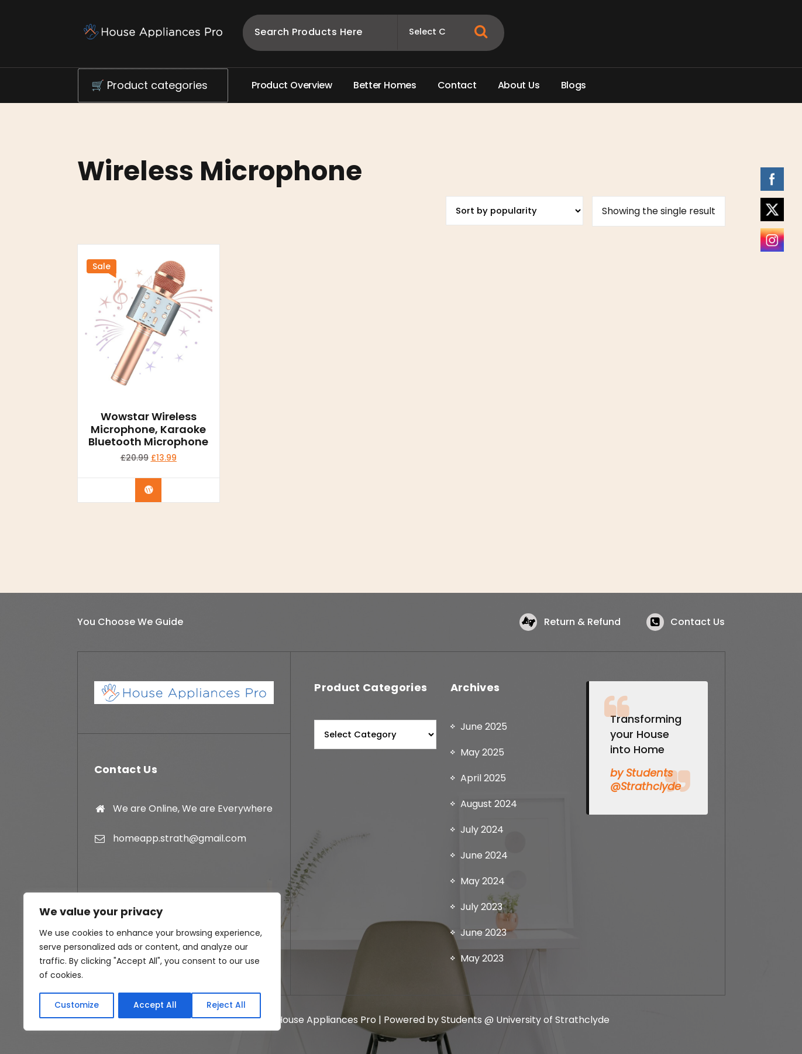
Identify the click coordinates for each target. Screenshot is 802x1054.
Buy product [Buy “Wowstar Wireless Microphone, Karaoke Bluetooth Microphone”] (157, 490)
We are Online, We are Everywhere (193, 810)
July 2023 (481, 909)
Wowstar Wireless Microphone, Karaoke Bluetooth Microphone (148, 429)
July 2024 (482, 832)
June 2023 (483, 935)
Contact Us (697, 622)
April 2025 (483, 780)
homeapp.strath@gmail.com (179, 840)
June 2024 (484, 857)
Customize (76, 1005)
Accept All (228, 1005)
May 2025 (482, 754)
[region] (152, 962)
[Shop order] (514, 210)
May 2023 (482, 960)
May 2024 (482, 883)
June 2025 (483, 729)
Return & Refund (581, 622)
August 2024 (488, 806)
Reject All (152, 1005)
